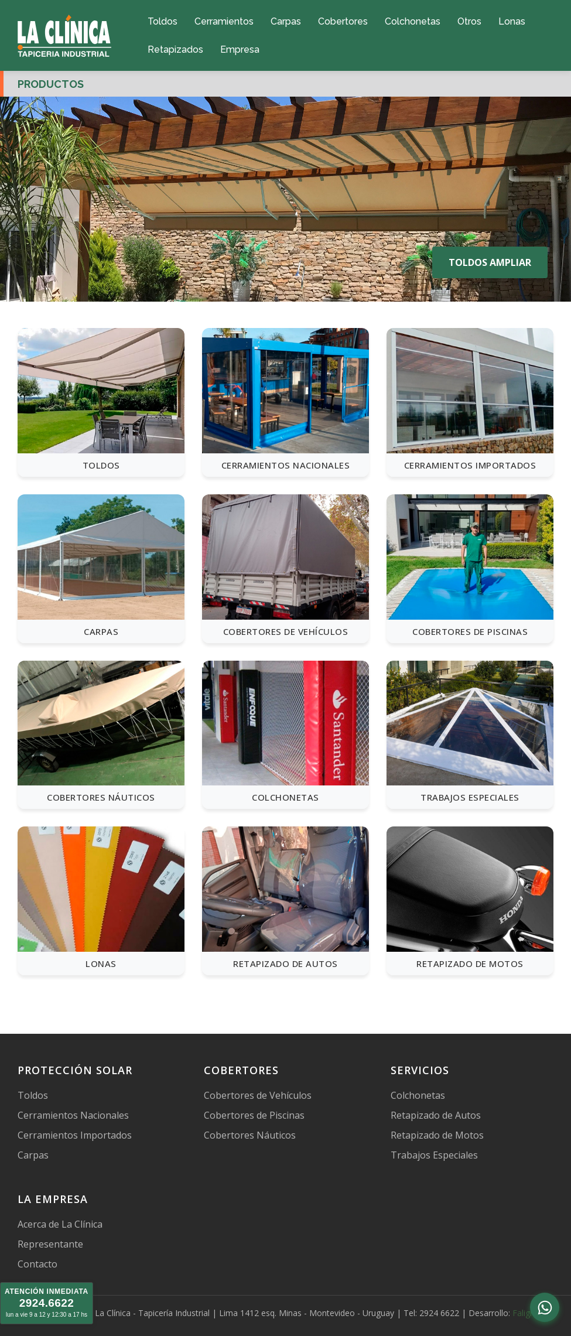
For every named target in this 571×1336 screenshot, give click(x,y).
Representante (50, 1244)
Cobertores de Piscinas (254, 1115)
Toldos (162, 21)
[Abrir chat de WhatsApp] (544, 1307)
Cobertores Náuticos (250, 1135)
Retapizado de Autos (436, 1115)
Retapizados (175, 49)
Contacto (37, 1264)
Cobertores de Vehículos (258, 1095)
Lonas (511, 21)
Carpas (286, 21)
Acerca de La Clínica (60, 1224)
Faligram (528, 1312)
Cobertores (343, 21)
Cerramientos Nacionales (73, 1115)
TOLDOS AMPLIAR (490, 262)
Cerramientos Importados (75, 1135)
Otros (469, 21)
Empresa (239, 49)
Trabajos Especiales (434, 1155)
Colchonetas (412, 21)
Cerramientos (224, 21)
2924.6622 (46, 1303)
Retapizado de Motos (437, 1135)
